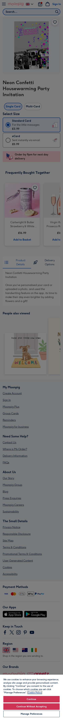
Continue (31, 699)
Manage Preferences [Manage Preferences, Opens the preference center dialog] (31, 714)
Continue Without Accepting (31, 706)
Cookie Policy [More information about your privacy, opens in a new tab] (35, 692)
